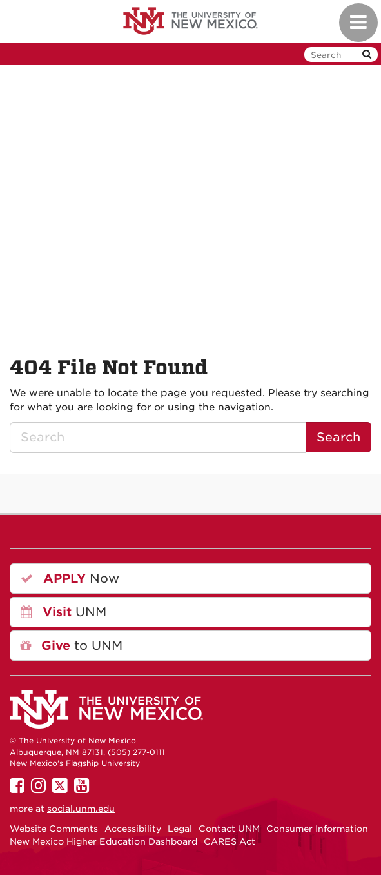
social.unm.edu (81, 808)
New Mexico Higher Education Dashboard (103, 841)
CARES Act (229, 841)
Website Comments (54, 828)
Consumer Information (317, 828)
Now (70, 578)
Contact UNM (229, 828)
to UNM (71, 645)
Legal (180, 828)
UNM (63, 612)
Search (338, 437)
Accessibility (132, 828)
